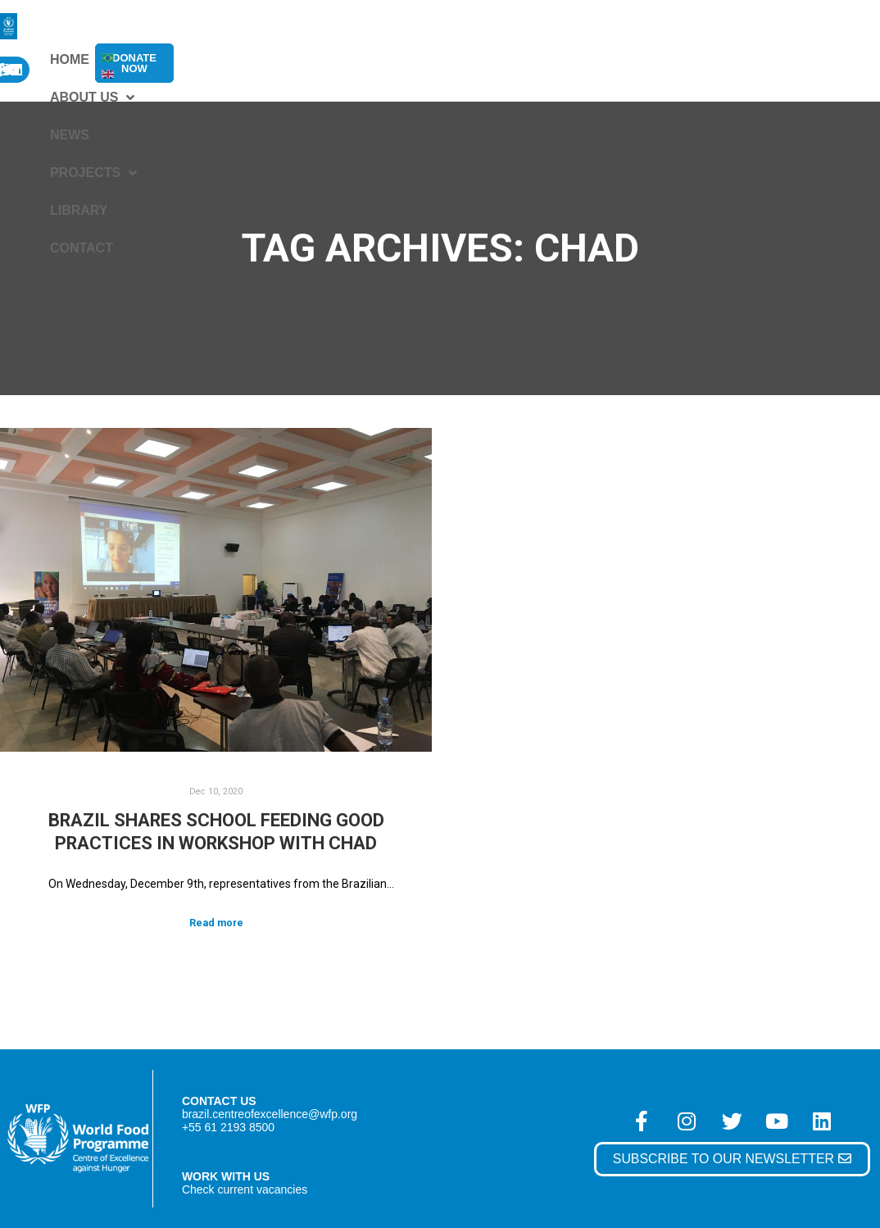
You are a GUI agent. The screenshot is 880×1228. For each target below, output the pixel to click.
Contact (626, 59)
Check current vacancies (245, 1189)
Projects (449, 60)
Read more (216, 922)
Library (544, 59)
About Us (280, 60)
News (363, 59)
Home (195, 59)
